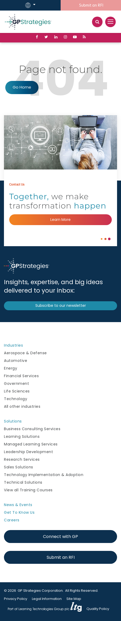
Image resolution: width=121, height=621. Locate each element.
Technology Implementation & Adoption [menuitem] (43, 475)
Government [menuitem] (16, 383)
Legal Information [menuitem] (47, 598)
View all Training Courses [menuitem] (28, 490)
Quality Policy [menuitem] (97, 608)
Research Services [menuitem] (22, 459)
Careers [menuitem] (12, 520)
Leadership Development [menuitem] (28, 452)
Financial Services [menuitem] (21, 376)
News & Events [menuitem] (18, 505)
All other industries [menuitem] (22, 406)
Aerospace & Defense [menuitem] (25, 353)
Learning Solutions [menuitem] (22, 436)
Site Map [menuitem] (73, 598)
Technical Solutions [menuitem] (23, 482)
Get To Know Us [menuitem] (19, 512)
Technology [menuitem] (15, 399)
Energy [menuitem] (10, 368)
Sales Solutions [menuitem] (18, 467)
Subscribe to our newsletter (60, 305)
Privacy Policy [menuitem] (15, 598)
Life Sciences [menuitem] (17, 391)
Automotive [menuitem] (15, 360)
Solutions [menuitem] (13, 421)
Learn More (60, 219)
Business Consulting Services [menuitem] (32, 429)
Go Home (22, 87)
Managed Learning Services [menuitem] (31, 444)
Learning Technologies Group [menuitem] (45, 609)
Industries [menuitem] (13, 345)
